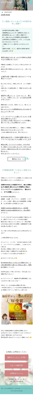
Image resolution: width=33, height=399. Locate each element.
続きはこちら (18, 158)
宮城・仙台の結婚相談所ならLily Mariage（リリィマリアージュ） (16, 388)
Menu (31, 2)
